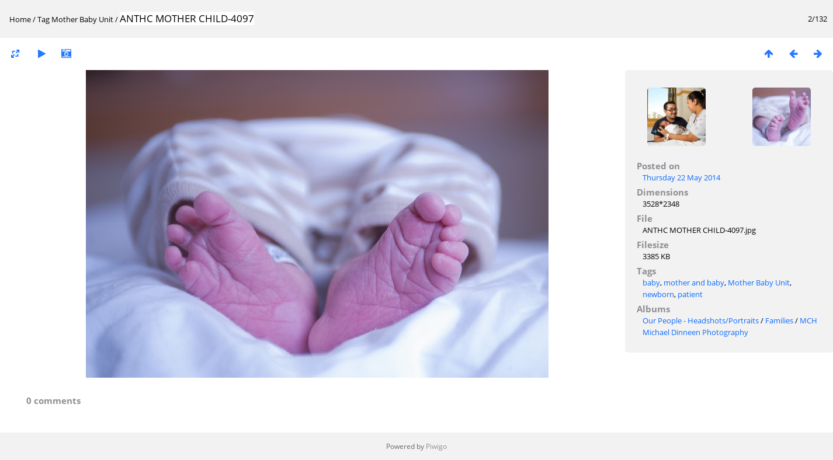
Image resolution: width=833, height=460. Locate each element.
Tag (43, 19)
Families (779, 320)
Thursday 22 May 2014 (681, 177)
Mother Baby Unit (82, 19)
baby (651, 282)
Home (20, 19)
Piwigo (436, 446)
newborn (658, 294)
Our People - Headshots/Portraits (701, 320)
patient (690, 294)
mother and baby (694, 282)
